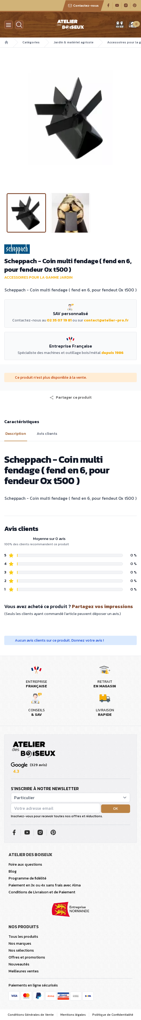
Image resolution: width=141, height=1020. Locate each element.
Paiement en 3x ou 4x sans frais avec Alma (45, 885)
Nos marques (20, 943)
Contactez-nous (83, 5)
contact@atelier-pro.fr (106, 320)
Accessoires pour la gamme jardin (38, 277)
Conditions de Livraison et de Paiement (42, 892)
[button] (70, 397)
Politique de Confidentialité (112, 1015)
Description (15, 433)
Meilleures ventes (24, 971)
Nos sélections (21, 950)
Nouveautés (19, 964)
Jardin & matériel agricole (73, 42)
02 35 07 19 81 (59, 320)
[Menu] (8, 24)
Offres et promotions (27, 957)
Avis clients (47, 433)
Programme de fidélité (27, 878)
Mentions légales (73, 1015)
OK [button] (115, 808)
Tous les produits (23, 936)
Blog (12, 871)
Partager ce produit (70, 397)
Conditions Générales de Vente (31, 1015)
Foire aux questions (25, 864)
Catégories (31, 42)
